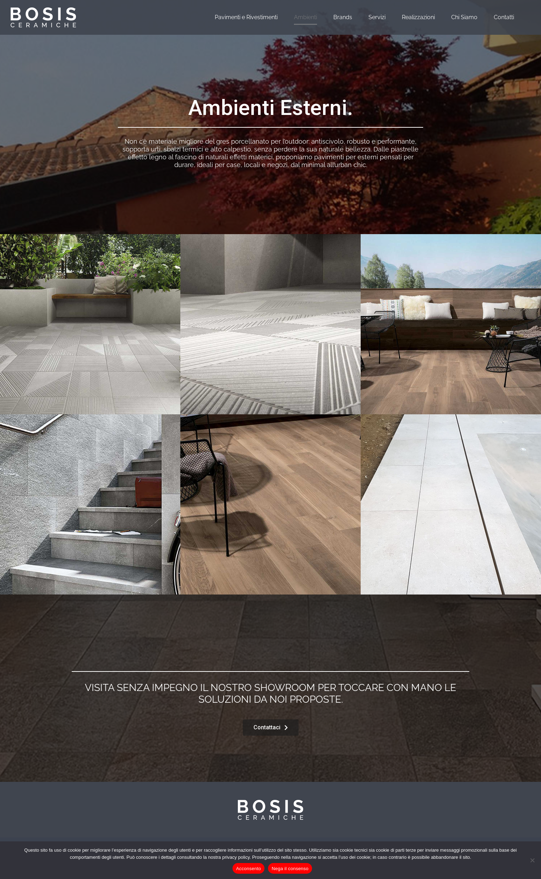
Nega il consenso (290, 868)
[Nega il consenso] (532, 860)
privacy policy (236, 857)
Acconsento (248, 868)
